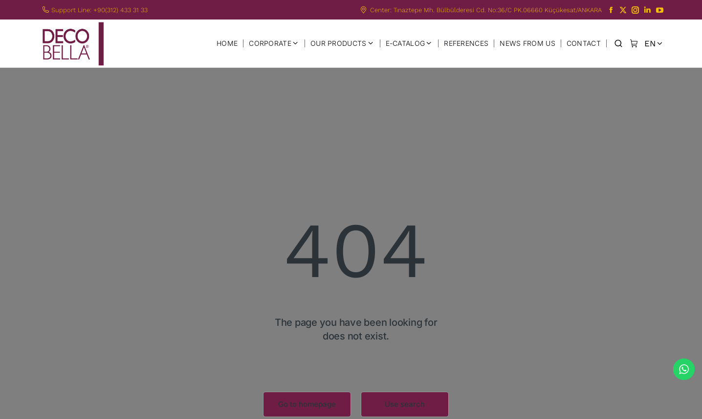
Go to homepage (307, 404)
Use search (405, 404)
